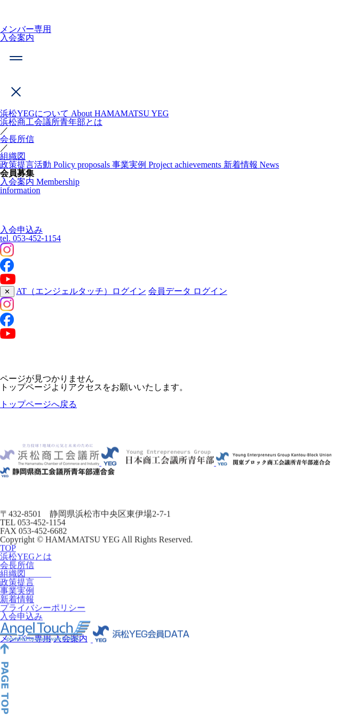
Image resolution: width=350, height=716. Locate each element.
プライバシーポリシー (42, 619)
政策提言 (17, 593)
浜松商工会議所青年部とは (51, 121)
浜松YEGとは (26, 567)
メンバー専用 (25, 29)
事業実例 (17, 602)
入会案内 (17, 37)
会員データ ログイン (187, 291)
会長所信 (17, 139)
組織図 (13, 156)
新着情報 (17, 610)
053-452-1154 (30, 238)
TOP (8, 559)
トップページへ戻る (38, 404)
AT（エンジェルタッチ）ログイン (81, 291)
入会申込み (21, 229)
